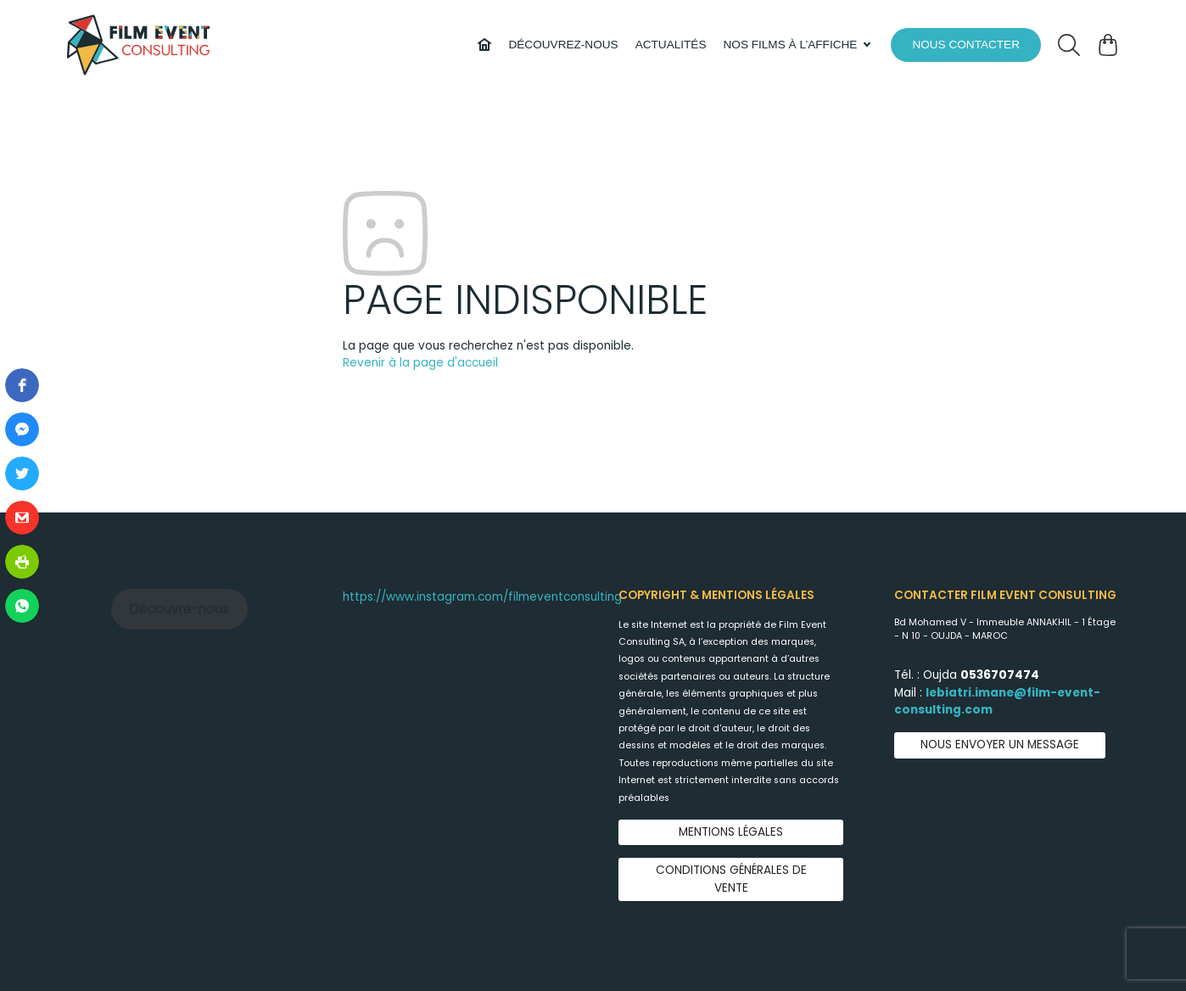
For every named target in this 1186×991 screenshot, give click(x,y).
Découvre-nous (179, 609)
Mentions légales (731, 832)
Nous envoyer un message (999, 744)
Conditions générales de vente (731, 878)
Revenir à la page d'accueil (420, 363)
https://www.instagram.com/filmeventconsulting (482, 597)
